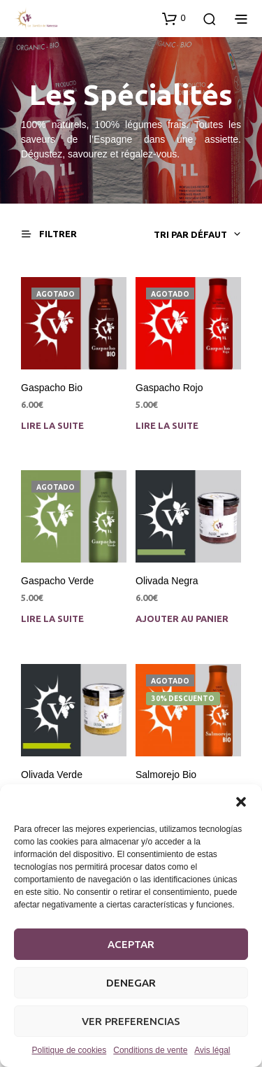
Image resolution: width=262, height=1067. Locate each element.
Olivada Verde (52, 773)
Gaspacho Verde (57, 580)
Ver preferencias (131, 1021)
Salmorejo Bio (167, 773)
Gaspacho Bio (51, 387)
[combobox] (146, 234)
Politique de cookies (69, 1050)
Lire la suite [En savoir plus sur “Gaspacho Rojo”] (167, 425)
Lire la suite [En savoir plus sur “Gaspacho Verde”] (52, 618)
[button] (241, 802)
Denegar (131, 983)
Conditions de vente (150, 1050)
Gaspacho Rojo (169, 387)
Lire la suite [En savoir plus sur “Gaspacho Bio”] (52, 425)
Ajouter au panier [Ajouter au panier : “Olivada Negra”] (182, 618)
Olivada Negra (167, 580)
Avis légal (212, 1050)
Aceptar (131, 944)
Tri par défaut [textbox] (190, 234)
